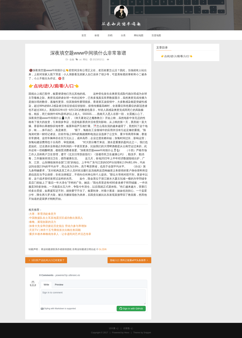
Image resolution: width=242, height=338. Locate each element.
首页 (83, 35)
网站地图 (138, 35)
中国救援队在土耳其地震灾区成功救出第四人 (56, 217)
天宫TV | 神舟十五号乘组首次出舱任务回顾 (55, 230)
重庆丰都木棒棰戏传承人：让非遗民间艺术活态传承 (60, 234)
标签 (96, 35)
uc (80, 59)
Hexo (126, 332)
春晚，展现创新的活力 (42, 221)
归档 (109, 35)
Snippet (147, 332)
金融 (71, 59)
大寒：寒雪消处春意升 (42, 213)
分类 (123, 35)
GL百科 (103, 249)
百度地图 (156, 35)
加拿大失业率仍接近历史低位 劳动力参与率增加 (57, 225)
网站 (85, 59)
